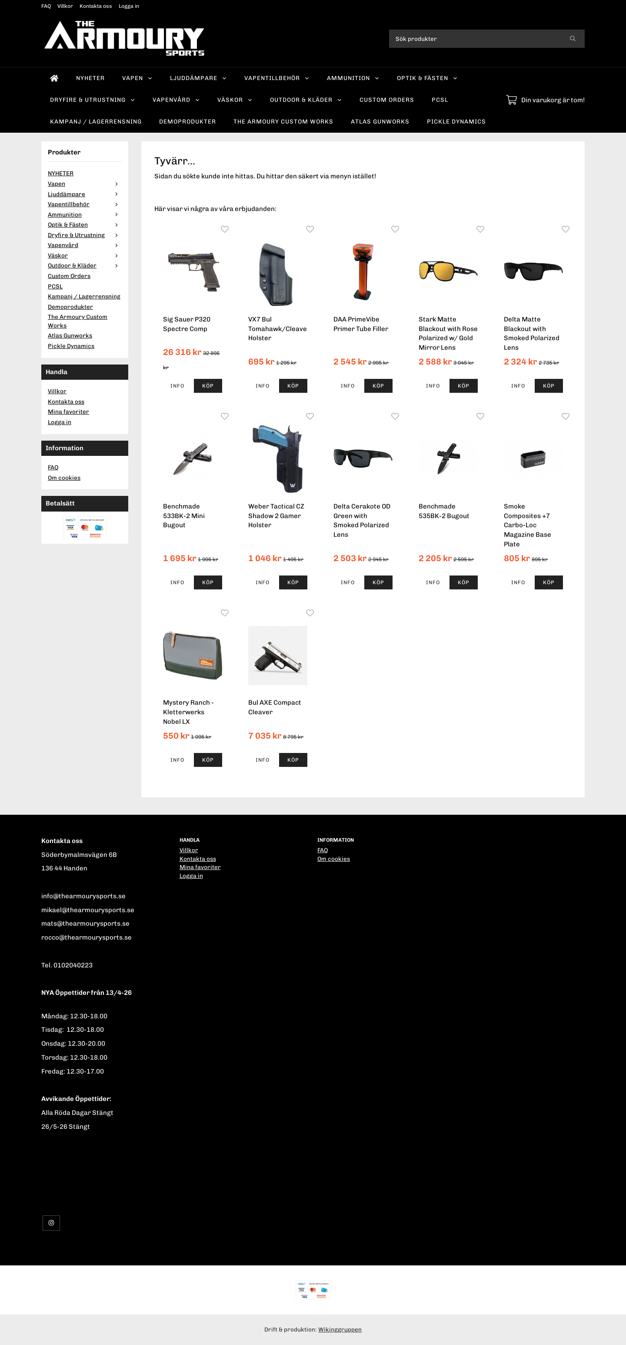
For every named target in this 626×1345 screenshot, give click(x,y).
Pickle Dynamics (456, 121)
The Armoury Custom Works (283, 121)
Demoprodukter (187, 121)
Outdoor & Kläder (306, 99)
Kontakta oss (96, 6)
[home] (54, 78)
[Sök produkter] (475, 39)
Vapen (137, 77)
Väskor (235, 99)
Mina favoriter (68, 411)
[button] (208, 386)
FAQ (46, 6)
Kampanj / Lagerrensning (96, 121)
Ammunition (353, 77)
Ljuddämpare (198, 77)
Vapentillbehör (277, 77)
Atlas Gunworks (380, 121)
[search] (573, 39)
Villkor (65, 6)
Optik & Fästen (427, 77)
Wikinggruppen (340, 1329)
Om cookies (64, 477)
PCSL (440, 99)
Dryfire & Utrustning (92, 99)
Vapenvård (176, 99)
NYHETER (90, 77)
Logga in (129, 6)
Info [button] (177, 386)
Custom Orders (387, 99)
